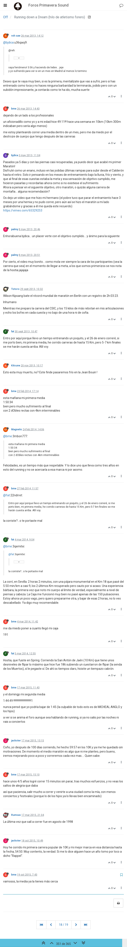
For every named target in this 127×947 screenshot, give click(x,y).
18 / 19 (63, 924)
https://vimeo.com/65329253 (22, 210)
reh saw (15, 35)
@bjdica (8, 42)
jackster (16, 740)
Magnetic (16, 429)
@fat (6, 495)
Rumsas (16, 815)
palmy (14, 229)
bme (13, 108)
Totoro (15, 289)
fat (12, 331)
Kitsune (15, 365)
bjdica (14, 155)
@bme (7, 436)
